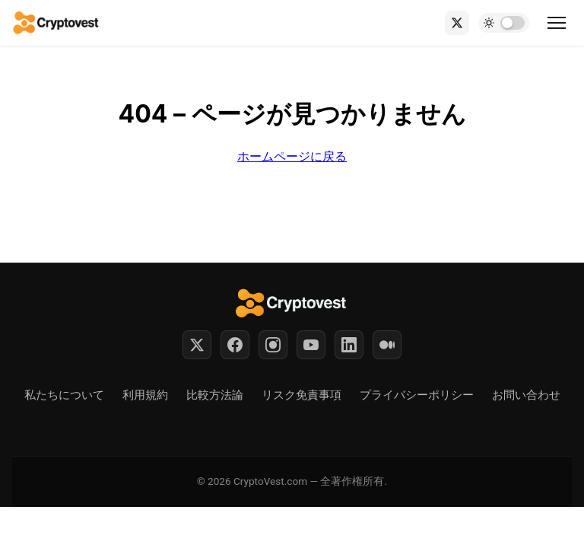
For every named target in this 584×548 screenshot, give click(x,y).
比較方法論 (214, 395)
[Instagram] (273, 344)
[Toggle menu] (556, 23)
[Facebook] (235, 344)
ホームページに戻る (292, 156)
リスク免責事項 (301, 395)
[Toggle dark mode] (503, 23)
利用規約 (145, 395)
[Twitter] (196, 344)
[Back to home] (56, 23)
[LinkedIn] (349, 344)
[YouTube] (311, 344)
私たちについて (64, 395)
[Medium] (387, 344)
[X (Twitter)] (457, 23)
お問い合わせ (526, 395)
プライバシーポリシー (417, 395)
